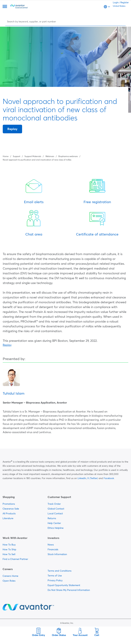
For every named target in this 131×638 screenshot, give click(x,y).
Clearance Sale (11, 508)
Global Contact (56, 508)
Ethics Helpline (56, 527)
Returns (52, 518)
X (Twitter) (92, 478)
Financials (53, 549)
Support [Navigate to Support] (16, 156)
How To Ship (9, 549)
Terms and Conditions (59, 570)
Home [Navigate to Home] (6, 156)
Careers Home (10, 575)
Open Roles (9, 580)
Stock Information (57, 554)
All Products (9, 513)
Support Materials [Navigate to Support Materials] (32, 156)
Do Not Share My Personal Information (69, 590)
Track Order (54, 503)
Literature (8, 518)
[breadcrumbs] (65, 157)
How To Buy (9, 544)
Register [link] (124, 2)
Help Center (54, 523)
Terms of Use (55, 575)
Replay (12, 129)
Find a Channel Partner (15, 559)
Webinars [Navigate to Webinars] (49, 156)
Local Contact (55, 513)
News (51, 544)
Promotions (9, 503)
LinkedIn (82, 478)
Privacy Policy (55, 580)
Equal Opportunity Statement (64, 585)
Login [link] (115, 2)
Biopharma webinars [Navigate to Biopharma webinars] (68, 156)
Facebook (109, 478)
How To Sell (9, 554)
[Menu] (5, 6)
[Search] (66, 21)
